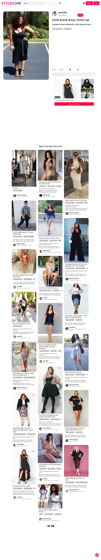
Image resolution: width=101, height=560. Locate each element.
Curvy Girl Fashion (74, 441)
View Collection (74, 104)
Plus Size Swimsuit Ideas (49, 362)
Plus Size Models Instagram (50, 299)
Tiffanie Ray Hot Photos (49, 196)
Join (96, 3)
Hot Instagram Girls (45, 290)
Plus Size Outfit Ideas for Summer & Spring (78, 329)
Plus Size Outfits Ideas (22, 196)
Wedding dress (28, 488)
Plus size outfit (18, 190)
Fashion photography (19, 434)
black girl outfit (59, 514)
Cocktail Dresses (44, 351)
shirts (41, 514)
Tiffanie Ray (60, 186)
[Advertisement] (74, 49)
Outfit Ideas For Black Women (51, 520)
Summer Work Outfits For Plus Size (77, 492)
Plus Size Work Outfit (22, 446)
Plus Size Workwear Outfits (24, 338)
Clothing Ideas (28, 279)
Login (89, 3)
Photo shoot (51, 186)
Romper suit (53, 240)
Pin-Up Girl (68, 29)
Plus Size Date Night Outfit (24, 245)
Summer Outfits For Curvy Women (52, 252)
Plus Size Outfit (57, 29)
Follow (80, 15)
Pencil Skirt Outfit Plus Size (24, 288)
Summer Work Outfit (81, 482)
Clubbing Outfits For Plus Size (50, 429)
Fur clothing (79, 202)
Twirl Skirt (78, 320)
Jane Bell (62, 12)
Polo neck (87, 202)
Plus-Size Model (80, 268)
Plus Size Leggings (29, 236)
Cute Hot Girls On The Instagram (51, 480)
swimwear (54, 351)
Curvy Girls (56, 290)
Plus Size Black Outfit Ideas (64, 100)
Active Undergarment (30, 377)
